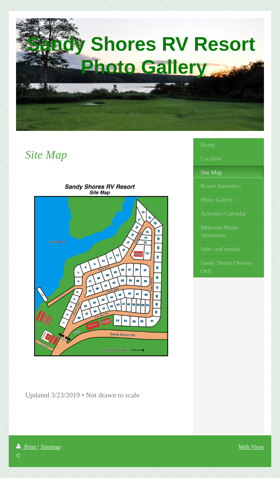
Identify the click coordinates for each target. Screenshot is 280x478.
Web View (251, 446)
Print (27, 446)
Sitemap (50, 446)
